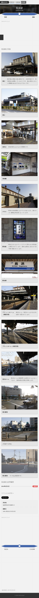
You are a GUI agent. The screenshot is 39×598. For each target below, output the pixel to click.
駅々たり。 (4, 2)
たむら (6, 549)
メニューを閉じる (1, 37)
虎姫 (33, 17)
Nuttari (22, 595)
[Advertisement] (19, 34)
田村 (5, 17)
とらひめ (32, 549)
